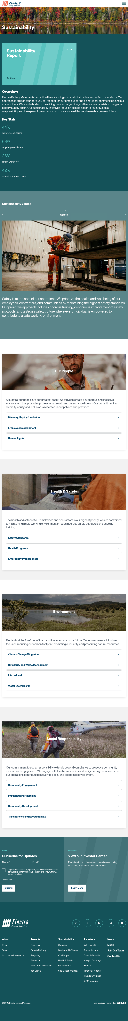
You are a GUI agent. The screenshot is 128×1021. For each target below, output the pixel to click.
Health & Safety (65, 960)
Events (87, 965)
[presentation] (3, 215)
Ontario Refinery (38, 950)
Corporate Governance (13, 955)
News (110, 939)
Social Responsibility (68, 970)
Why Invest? (90, 945)
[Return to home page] (11, 3)
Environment (64, 965)
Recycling (35, 955)
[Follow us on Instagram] (110, 923)
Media (110, 944)
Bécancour (36, 960)
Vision (5, 945)
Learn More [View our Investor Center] (77, 888)
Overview (35, 945)
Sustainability (66, 939)
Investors (89, 939)
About (5, 939)
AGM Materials (91, 981)
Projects (35, 939)
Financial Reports (92, 970)
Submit (8, 888)
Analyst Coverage (92, 960)
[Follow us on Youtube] (122, 923)
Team (4, 950)
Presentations (91, 950)
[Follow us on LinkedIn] (76, 923)
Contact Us (113, 956)
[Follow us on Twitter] (87, 923)
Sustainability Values (68, 950)
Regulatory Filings (92, 976)
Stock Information (92, 955)
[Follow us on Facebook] (99, 923)
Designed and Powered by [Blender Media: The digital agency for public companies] (110, 1003)
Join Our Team (115, 950)
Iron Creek (36, 970)
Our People (63, 955)
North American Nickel (41, 965)
